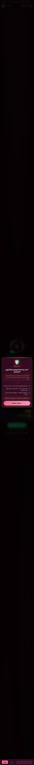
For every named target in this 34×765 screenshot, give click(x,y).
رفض (11, 762)
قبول (5, 762)
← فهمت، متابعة (17, 403)
